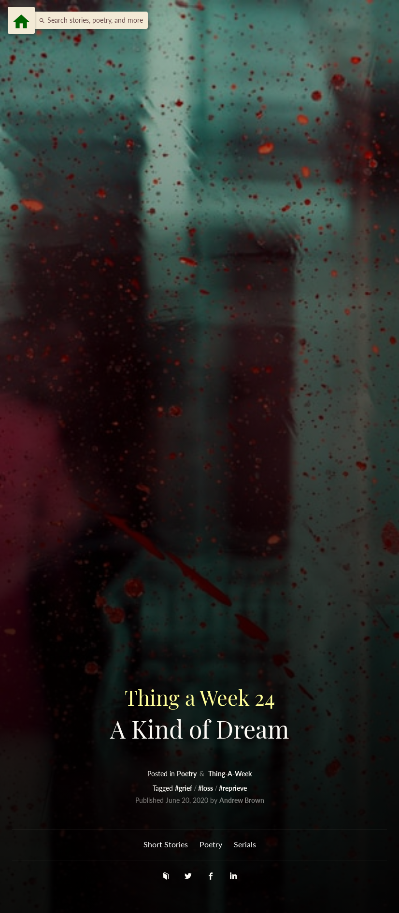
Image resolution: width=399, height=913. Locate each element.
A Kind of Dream (199, 713)
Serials (245, 844)
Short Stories (165, 844)
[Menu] (21, 20)
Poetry (187, 774)
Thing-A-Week (230, 774)
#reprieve (233, 788)
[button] (88, 20)
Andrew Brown (241, 800)
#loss (206, 788)
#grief (184, 788)
